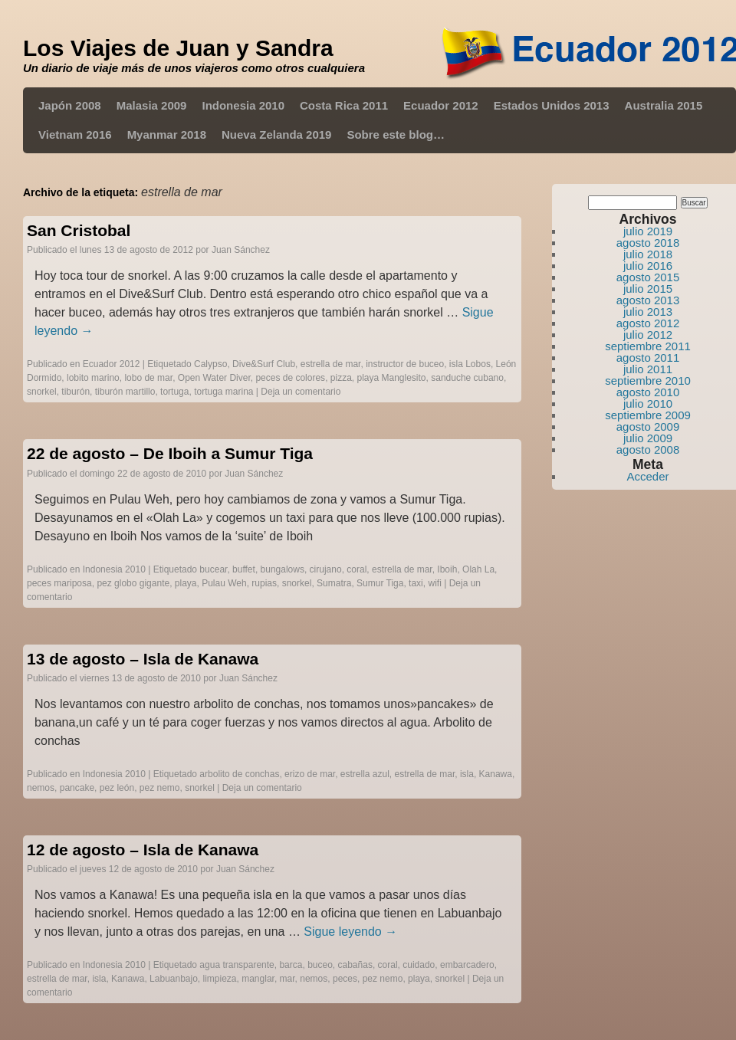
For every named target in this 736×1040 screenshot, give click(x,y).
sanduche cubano (467, 377)
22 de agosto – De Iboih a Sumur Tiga (170, 453)
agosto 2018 (648, 242)
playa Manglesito (391, 377)
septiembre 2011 (648, 346)
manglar (258, 978)
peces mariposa (59, 583)
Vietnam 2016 (75, 134)
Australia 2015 (664, 105)
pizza (341, 377)
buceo (320, 965)
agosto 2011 (648, 357)
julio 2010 (647, 403)
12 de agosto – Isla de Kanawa (142, 849)
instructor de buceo (405, 364)
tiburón (75, 391)
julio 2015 (647, 288)
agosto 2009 (648, 426)
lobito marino (93, 377)
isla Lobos (470, 364)
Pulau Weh (224, 583)
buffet (243, 569)
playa (186, 583)
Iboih (447, 569)
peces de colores (290, 377)
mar (287, 978)
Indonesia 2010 (243, 105)
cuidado (418, 965)
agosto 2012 (648, 323)
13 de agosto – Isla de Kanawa (142, 659)
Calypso (210, 364)
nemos (40, 787)
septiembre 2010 (648, 380)
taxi (416, 583)
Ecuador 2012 (440, 105)
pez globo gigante (133, 583)
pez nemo (160, 787)
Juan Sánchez (241, 249)
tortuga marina (223, 391)
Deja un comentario (300, 391)
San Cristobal (78, 230)
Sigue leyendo (350, 931)
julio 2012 (647, 334)
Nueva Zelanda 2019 (276, 134)
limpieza (220, 978)
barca (290, 965)
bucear (213, 569)
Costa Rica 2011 (344, 105)
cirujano (326, 569)
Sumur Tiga (379, 583)
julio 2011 (647, 369)
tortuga (174, 391)
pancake (77, 787)
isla (467, 774)
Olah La (478, 569)
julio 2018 (647, 254)
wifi (434, 583)
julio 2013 (647, 311)
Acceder (647, 476)
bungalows (282, 569)
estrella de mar (331, 364)
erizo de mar (309, 774)
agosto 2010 (648, 392)
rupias (264, 583)
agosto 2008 (648, 449)
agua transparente (236, 965)
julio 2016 (647, 265)
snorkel (42, 391)
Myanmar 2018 (166, 134)
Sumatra (334, 583)
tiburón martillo (125, 391)
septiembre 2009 (648, 415)
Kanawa (495, 774)
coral (356, 569)
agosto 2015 (648, 277)
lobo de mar (148, 377)
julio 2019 (647, 231)
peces (345, 978)
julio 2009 (647, 438)
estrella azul (364, 774)
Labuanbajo (174, 978)
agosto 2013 (648, 300)
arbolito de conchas (239, 774)
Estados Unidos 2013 (552, 105)
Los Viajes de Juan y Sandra (178, 48)
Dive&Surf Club (263, 364)
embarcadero (467, 965)
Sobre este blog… (396, 134)
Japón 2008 (69, 105)
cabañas (355, 965)
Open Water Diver (214, 377)
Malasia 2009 (152, 105)
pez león (117, 787)
